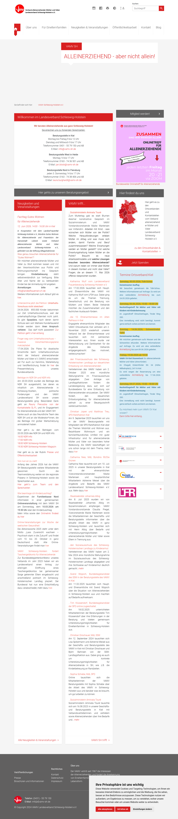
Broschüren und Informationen (29, 781)
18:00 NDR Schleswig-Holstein (32, 443)
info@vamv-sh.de (67, 149)
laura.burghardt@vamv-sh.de (67, 180)
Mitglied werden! (140, 113)
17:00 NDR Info (25, 440)
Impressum (56, 781)
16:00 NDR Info (25, 436)
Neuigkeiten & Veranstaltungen (89, 27)
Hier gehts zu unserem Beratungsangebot (63, 192)
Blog (158, 27)
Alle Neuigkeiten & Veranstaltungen (37, 740)
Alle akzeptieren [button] (105, 809)
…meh (80, 568)
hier (19, 297)
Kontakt (146, 27)
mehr (76, 719)
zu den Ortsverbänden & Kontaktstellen (147, 249)
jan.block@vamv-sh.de (67, 164)
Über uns (31, 27)
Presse (17, 778)
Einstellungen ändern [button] (142, 809)
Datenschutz (57, 778)
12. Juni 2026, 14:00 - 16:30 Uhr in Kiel (36, 226)
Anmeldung (145, 295)
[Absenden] (161, 8)
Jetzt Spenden (133, 262)
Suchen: (135, 4)
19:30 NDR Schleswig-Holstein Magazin (37, 446)
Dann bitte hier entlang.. (131, 416)
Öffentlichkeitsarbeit (125, 27)
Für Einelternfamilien (54, 27)
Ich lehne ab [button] (122, 809)
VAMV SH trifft (99, 740)
